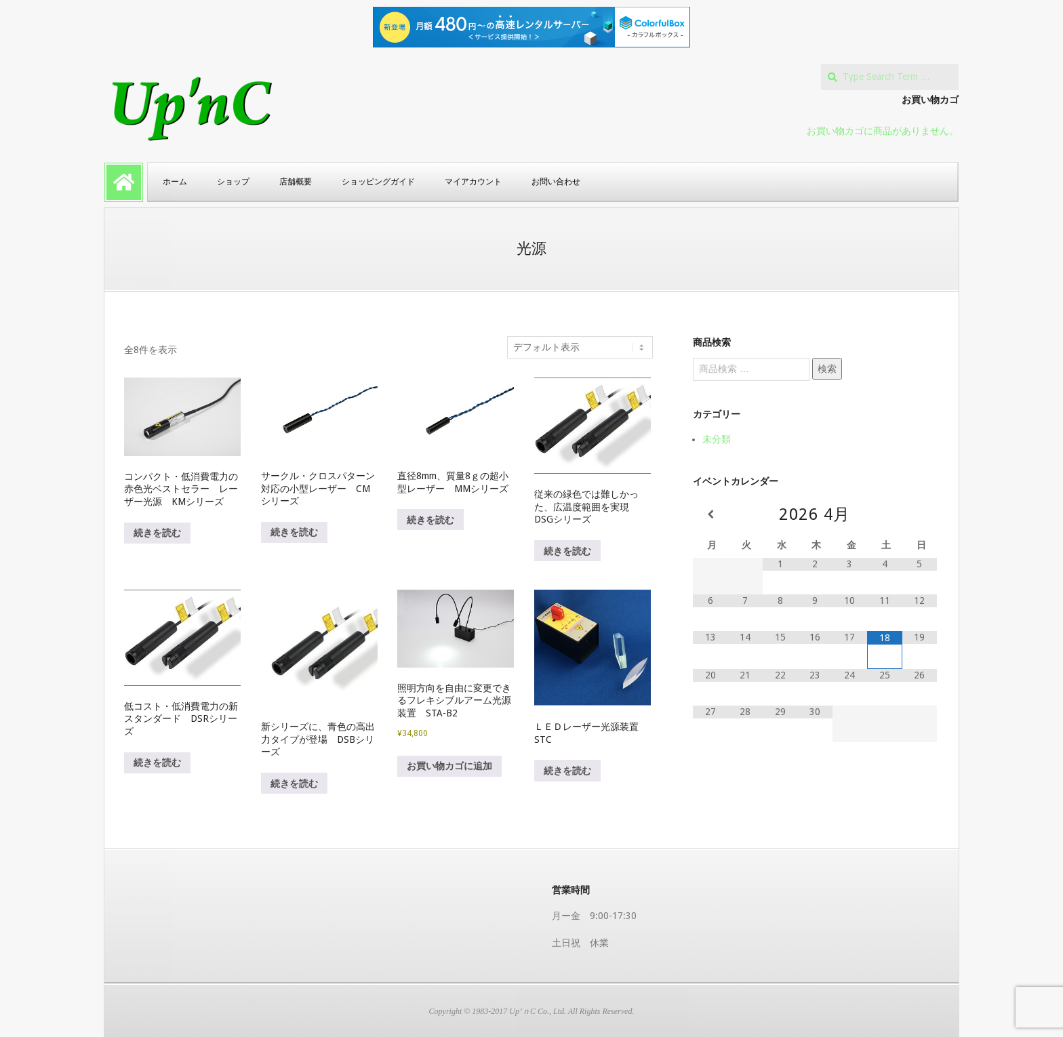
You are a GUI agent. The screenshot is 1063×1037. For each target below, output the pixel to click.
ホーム (175, 181)
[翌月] (919, 514)
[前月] (710, 514)
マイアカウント (473, 181)
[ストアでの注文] (580, 347)
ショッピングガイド (378, 181)
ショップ (233, 181)
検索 (827, 368)
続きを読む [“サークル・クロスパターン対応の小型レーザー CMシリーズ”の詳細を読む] (294, 532)
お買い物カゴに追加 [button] (449, 765)
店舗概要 (295, 181)
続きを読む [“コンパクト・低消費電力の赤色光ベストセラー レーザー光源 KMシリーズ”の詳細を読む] (157, 532)
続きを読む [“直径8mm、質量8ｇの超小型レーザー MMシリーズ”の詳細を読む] (430, 519)
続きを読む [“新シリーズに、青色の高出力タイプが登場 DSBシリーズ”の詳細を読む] (294, 783)
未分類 (716, 439)
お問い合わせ (556, 181)
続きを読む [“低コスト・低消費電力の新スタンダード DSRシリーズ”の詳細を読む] (157, 762)
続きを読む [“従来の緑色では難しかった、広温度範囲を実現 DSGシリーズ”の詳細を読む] (567, 551)
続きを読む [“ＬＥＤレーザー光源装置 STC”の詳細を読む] (567, 770)
